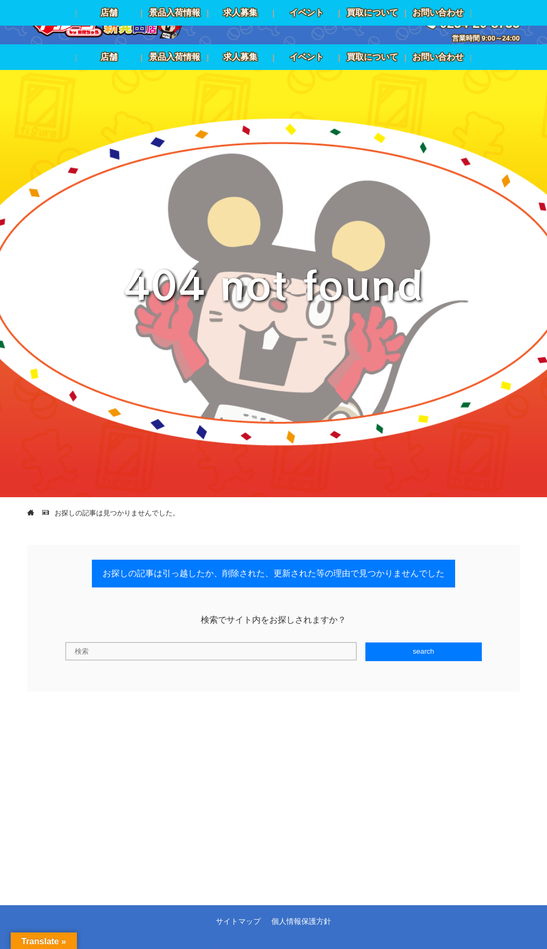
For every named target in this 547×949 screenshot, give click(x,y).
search (423, 651)
